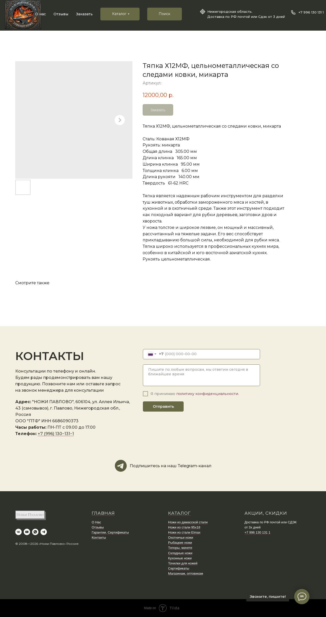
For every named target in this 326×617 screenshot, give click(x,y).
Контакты (99, 537)
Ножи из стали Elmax (184, 532)
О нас (40, 14)
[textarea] (201, 375)
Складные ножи (180, 553)
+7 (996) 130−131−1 (56, 433)
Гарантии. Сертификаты (110, 532)
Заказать (84, 14)
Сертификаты (178, 568)
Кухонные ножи (180, 558)
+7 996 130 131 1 (311, 12)
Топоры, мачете (180, 548)
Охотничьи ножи (180, 537)
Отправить (163, 406)
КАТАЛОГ (179, 513)
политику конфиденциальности (207, 393)
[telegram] (43, 532)
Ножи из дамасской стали (188, 522)
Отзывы (60, 14)
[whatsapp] (35, 532)
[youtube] (27, 532)
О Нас (96, 522)
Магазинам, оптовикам (185, 573)
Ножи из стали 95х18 (184, 527)
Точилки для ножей (182, 563)
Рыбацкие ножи (180, 543)
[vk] (18, 532)
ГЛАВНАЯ (103, 513)
